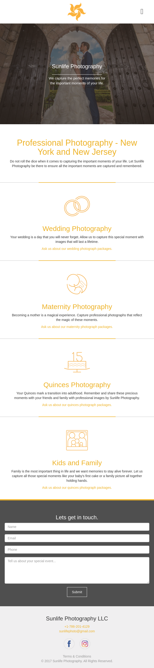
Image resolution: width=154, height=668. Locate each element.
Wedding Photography (77, 228)
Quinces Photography (77, 385)
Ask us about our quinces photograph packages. (77, 405)
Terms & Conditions (77, 656)
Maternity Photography (77, 306)
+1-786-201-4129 (77, 626)
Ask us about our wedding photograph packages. (77, 249)
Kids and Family (77, 463)
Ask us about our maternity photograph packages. (77, 327)
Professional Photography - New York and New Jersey (77, 147)
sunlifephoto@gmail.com (77, 631)
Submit (77, 592)
